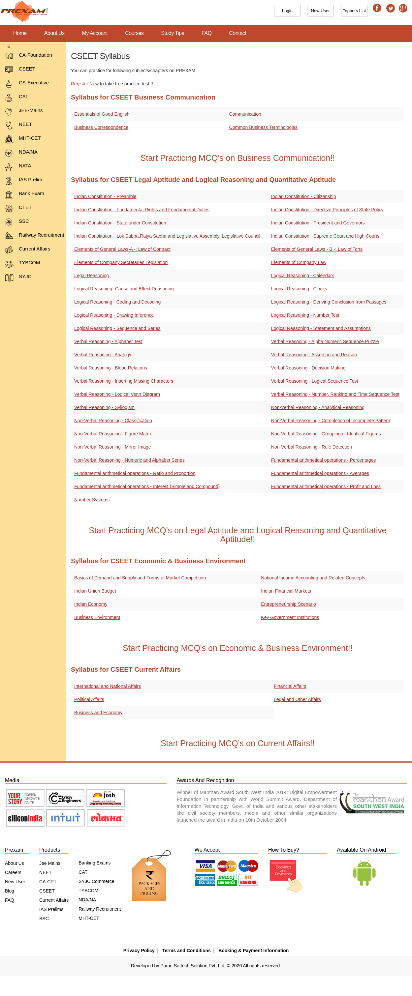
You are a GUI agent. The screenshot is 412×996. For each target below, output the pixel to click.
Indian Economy (90, 604)
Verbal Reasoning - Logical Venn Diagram (117, 394)
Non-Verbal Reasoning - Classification (113, 420)
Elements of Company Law (300, 262)
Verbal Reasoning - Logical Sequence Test (316, 381)
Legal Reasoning (91, 275)
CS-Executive (27, 84)
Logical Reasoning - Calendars (303, 275)
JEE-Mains (24, 111)
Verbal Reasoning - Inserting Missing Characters (123, 381)
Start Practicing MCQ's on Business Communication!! (239, 157)
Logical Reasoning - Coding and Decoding (117, 302)
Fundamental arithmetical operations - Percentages (324, 460)
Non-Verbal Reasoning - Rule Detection (312, 447)
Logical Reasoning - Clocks (300, 288)
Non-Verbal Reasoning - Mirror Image (112, 447)
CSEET (20, 70)
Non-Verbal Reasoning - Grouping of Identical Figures (327, 433)
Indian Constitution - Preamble (105, 196)
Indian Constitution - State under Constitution (120, 222)
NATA (18, 167)
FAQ (207, 33)
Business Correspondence (101, 127)
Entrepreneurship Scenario (289, 604)
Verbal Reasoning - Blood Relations (110, 367)
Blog (9, 890)
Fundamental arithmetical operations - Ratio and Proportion (134, 473)
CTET (18, 208)
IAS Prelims (51, 909)
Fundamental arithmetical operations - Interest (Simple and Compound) (147, 486)
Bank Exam (24, 194)
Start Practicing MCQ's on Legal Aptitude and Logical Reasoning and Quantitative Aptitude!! (239, 535)
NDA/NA (21, 153)
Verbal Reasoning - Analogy (102, 354)
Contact (237, 33)
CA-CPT (47, 881)
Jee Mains (49, 863)
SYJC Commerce (96, 881)
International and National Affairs (107, 686)
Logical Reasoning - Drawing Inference (114, 315)
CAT (16, 98)
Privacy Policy (139, 950)
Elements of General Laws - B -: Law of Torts (318, 249)
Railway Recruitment (34, 236)
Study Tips (172, 33)
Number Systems (92, 499)
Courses (134, 33)
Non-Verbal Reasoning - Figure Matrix (113, 433)
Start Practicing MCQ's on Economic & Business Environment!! (239, 648)
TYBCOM (22, 264)
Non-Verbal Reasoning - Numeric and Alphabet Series (129, 460)
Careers (13, 872)
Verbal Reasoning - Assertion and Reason (315, 354)
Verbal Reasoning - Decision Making (309, 367)
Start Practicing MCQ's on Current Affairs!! (239, 743)
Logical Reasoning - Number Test (306, 315)
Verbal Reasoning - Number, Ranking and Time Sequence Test (336, 394)
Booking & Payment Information (253, 950)
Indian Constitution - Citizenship (304, 196)
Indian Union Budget (95, 591)
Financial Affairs (291, 686)
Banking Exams (95, 862)
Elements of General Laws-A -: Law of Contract (122, 249)
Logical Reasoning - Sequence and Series (117, 328)
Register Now (85, 83)
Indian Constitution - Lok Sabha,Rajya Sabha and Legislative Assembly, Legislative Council (167, 236)
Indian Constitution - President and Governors (319, 222)
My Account (95, 33)
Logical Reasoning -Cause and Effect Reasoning (124, 288)
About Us (54, 33)
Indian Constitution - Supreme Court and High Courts (326, 236)
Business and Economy (98, 712)
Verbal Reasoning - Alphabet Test (108, 341)
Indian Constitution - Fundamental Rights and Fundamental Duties (141, 209)
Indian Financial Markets (287, 591)
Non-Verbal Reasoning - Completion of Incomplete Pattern (332, 420)
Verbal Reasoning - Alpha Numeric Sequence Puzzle (326, 341)
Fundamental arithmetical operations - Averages (321, 473)
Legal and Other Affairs (298, 699)
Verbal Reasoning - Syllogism (104, 407)
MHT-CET (23, 139)
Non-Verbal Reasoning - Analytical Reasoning (319, 407)
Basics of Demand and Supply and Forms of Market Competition (140, 577)
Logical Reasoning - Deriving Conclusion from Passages (330, 302)
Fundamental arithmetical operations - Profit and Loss (327, 486)
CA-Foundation (28, 56)
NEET (18, 125)
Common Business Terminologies (264, 127)
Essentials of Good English (101, 114)
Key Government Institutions (291, 617)
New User (15, 881)
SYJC (18, 278)
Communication (246, 114)
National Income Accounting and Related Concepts (314, 577)
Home (20, 33)
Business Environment (97, 617)
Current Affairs (27, 250)
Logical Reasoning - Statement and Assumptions (322, 328)
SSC (17, 222)
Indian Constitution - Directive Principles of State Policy (328, 209)
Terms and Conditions (186, 950)
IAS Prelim (23, 181)
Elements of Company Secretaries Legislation (121, 262)
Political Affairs (89, 699)
